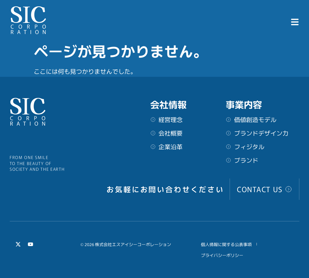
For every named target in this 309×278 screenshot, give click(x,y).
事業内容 (244, 104)
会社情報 (168, 104)
